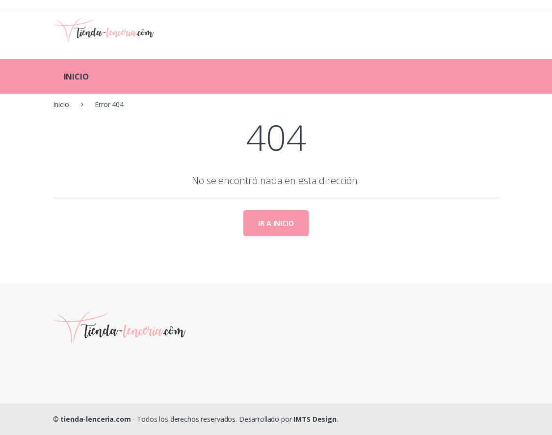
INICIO (76, 76)
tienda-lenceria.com (95, 419)
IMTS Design (314, 419)
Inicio (61, 104)
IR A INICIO (275, 223)
